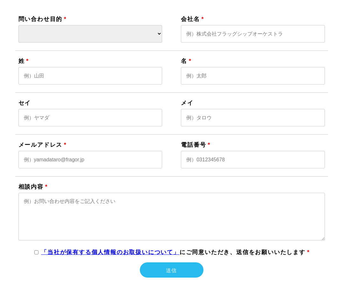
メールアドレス (40, 145)
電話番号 (193, 145)
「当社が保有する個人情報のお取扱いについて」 (110, 252)
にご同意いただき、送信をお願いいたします (173, 252)
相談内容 (31, 187)
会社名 (190, 19)
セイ (24, 103)
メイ (187, 103)
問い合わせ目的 (40, 19)
